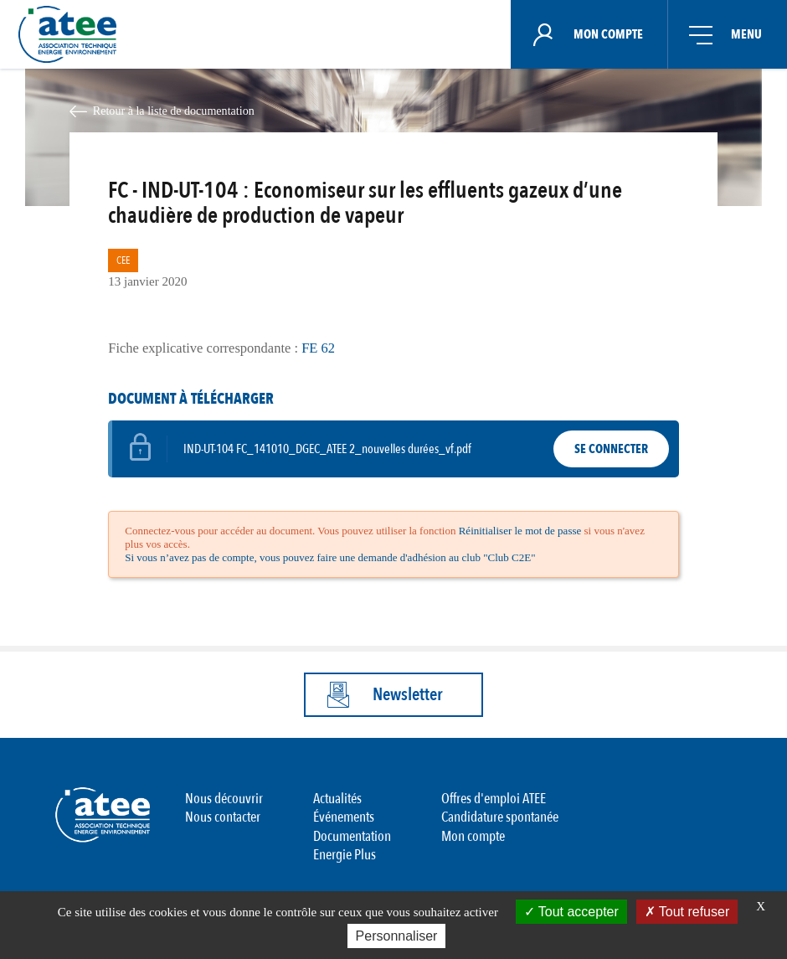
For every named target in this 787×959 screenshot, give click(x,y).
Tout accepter (571, 912)
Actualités (337, 799)
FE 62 (318, 348)
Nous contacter (222, 817)
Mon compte (473, 836)
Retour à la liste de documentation (174, 110)
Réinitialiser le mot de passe (520, 530)
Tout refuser (687, 912)
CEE (123, 260)
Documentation (352, 836)
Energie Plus (344, 855)
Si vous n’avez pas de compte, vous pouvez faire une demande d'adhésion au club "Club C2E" (330, 557)
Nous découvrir (224, 799)
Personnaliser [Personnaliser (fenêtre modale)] (397, 936)
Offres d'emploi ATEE (493, 799)
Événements (343, 817)
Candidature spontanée (499, 817)
